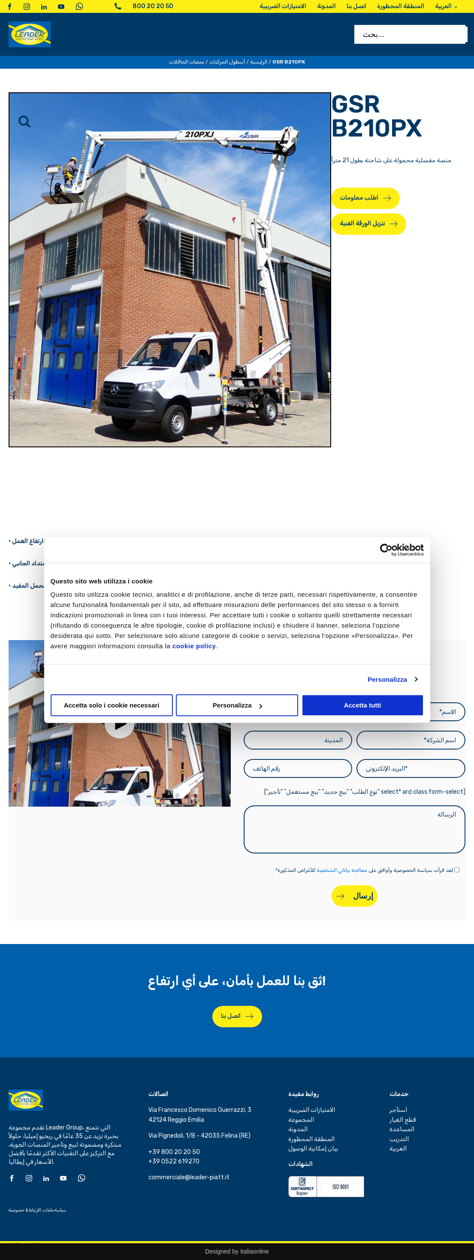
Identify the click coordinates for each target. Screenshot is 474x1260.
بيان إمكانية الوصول (313, 1148)
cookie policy (194, 646)
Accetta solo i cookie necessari (112, 705)
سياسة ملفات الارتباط (47, 1210)
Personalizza (387, 679)
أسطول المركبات (227, 62)
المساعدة (401, 1129)
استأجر (398, 1110)
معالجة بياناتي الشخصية (342, 870)
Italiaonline (254, 1251)
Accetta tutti (362, 705)
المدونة (298, 1129)
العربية (398, 1148)
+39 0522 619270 (173, 1161)
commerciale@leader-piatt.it (188, 1177)
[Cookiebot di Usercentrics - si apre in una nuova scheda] (386, 549)
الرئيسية (258, 62)
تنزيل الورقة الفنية (362, 223)
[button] (120, 723)
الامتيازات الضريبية (311, 1110)
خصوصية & (18, 1210)
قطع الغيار (402, 1119)
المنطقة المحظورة (311, 1139)
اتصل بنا (231, 1016)
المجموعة (301, 1119)
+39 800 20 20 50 (174, 1152)
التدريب (399, 1139)
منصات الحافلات (186, 62)
